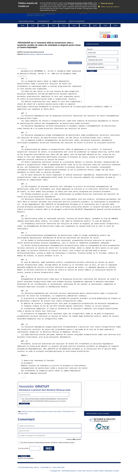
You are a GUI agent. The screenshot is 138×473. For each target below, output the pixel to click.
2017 (115, 25)
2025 (32, 25)
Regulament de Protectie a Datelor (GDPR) (80, 3)
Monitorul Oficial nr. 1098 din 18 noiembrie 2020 (38, 54)
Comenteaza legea (75, 63)
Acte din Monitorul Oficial (28, 467)
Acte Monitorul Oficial (39, 411)
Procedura (50, 411)
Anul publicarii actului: (95, 64)
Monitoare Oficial (26, 21)
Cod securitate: (23, 448)
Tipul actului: (91, 56)
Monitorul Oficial (27, 411)
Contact (116, 471)
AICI (87, 8)
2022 (63, 25)
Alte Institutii (57, 411)
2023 (53, 25)
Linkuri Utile (81, 471)
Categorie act (44, 21)
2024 (43, 25)
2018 (105, 25)
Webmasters (109, 471)
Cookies (101, 471)
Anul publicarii (59, 21)
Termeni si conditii (92, 471)
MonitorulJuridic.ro (71, 471)
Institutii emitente (77, 21)
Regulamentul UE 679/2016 (57, 401)
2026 (22, 25)
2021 (74, 25)
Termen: (90, 49)
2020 (84, 25)
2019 (94, 25)
